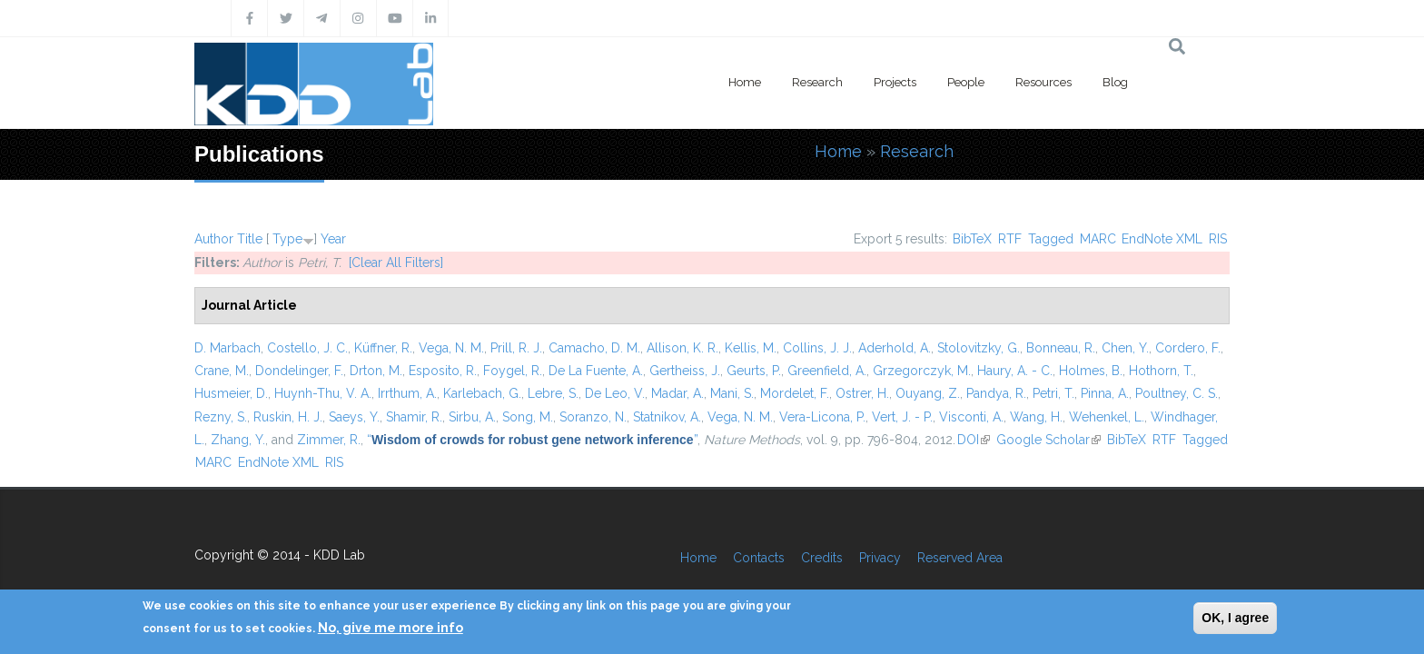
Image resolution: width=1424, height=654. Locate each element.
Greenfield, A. (826, 370)
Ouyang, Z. (927, 393)
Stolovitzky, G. (978, 348)
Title (249, 239)
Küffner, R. (383, 348)
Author (213, 239)
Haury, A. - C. (1015, 370)
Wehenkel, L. (1106, 417)
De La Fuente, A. (596, 370)
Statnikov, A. (667, 417)
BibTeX (972, 239)
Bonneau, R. (1060, 348)
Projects (895, 82)
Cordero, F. (1188, 348)
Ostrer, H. (862, 393)
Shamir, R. (414, 417)
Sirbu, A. (472, 417)
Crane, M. (221, 370)
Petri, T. (1053, 393)
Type (287, 239)
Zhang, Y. (238, 439)
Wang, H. (1036, 417)
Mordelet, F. (794, 393)
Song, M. (527, 417)
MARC (1098, 239)
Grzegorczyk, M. (922, 370)
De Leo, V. (615, 393)
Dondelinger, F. (299, 370)
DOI (973, 439)
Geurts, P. (754, 370)
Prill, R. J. (516, 348)
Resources (1043, 82)
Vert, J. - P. (902, 417)
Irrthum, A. (407, 393)
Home (744, 82)
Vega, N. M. (451, 348)
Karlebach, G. (482, 393)
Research (817, 82)
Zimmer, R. (329, 439)
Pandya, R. (996, 393)
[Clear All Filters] (396, 262)
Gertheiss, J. (684, 370)
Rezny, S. (220, 417)
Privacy (880, 557)
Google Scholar (1048, 439)
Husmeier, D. (231, 393)
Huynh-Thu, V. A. (322, 393)
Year (333, 239)
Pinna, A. (1105, 393)
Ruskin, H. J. (287, 417)
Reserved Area (960, 557)
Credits (822, 557)
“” (532, 439)
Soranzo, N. (593, 417)
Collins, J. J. (817, 348)
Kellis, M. (750, 348)
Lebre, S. (553, 393)
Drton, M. (376, 370)
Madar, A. (677, 393)
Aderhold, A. (894, 348)
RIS (1218, 239)
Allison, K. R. (682, 348)
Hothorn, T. (1161, 370)
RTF (1010, 239)
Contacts (759, 557)
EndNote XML (1162, 239)
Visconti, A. (971, 417)
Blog (1115, 82)
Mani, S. (732, 393)
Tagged (1050, 239)
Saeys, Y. (354, 417)
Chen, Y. (1125, 348)
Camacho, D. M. (594, 348)
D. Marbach (227, 348)
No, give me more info (390, 627)
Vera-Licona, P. (822, 417)
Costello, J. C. (307, 348)
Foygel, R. (512, 370)
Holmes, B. (1090, 370)
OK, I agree (1235, 617)
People (965, 82)
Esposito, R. (443, 370)
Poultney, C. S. (1176, 393)
